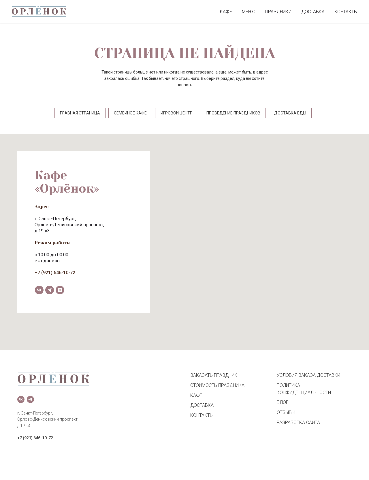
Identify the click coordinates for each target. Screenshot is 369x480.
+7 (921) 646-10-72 (55, 272)
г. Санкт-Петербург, (55, 218)
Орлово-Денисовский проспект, (69, 224)
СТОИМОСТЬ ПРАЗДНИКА (217, 385)
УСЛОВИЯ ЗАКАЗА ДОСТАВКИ (308, 375)
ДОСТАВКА (313, 11)
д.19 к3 (42, 231)
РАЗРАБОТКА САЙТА (298, 422)
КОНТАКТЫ (345, 11)
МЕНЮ (248, 11)
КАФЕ (226, 11)
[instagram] (60, 290)
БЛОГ (282, 402)
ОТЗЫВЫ (286, 412)
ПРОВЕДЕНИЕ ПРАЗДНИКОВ (233, 113)
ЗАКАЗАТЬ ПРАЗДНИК (213, 375)
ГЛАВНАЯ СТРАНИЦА (80, 113)
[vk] (39, 290)
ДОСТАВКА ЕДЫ (290, 113)
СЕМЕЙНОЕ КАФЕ (130, 113)
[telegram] (49, 290)
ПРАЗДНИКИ (278, 11)
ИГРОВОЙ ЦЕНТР (177, 113)
